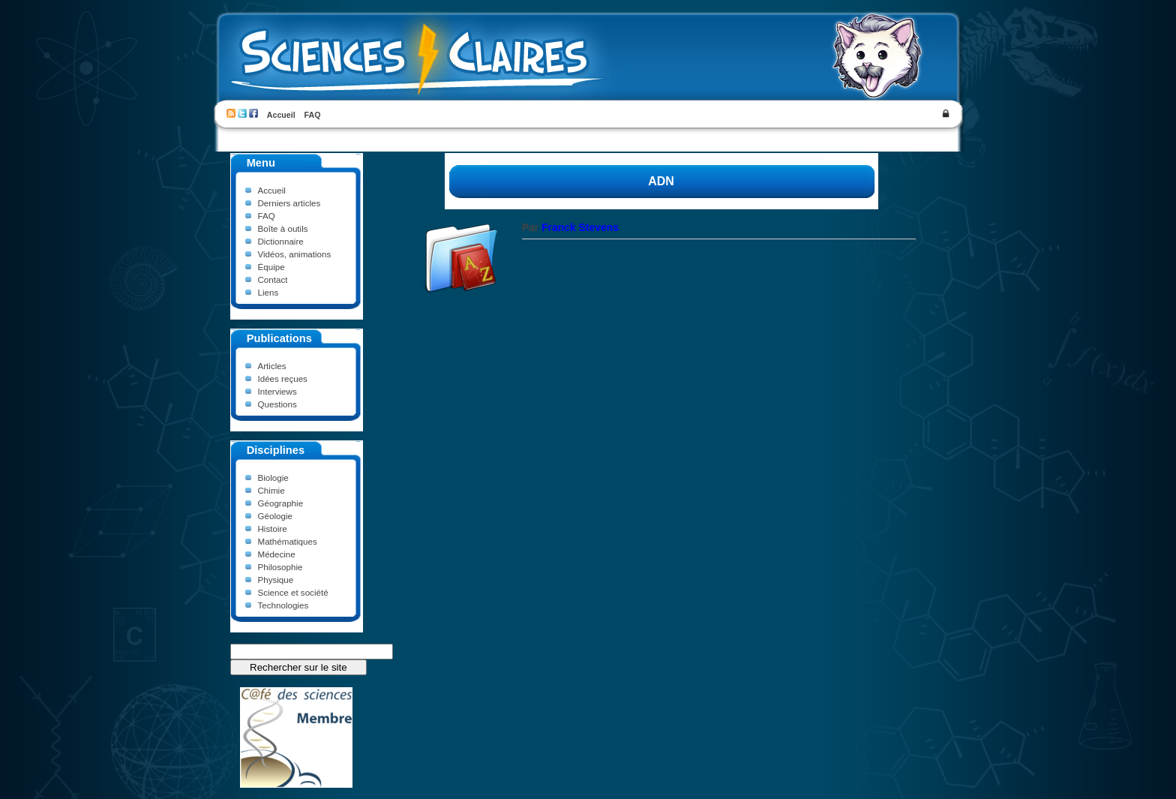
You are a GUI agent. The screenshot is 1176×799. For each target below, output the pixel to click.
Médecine (277, 554)
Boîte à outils (283, 228)
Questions (277, 404)
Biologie (273, 477)
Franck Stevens (580, 227)
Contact (273, 279)
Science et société (293, 592)
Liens (268, 292)
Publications (279, 338)
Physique (276, 579)
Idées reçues (283, 378)
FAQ (312, 114)
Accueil (281, 114)
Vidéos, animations (295, 254)
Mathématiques (287, 541)
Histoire (272, 528)
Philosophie (280, 567)
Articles (272, 366)
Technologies (283, 605)
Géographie (281, 503)
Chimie (271, 490)
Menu (261, 163)
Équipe (271, 267)
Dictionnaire (281, 241)
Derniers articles (289, 203)
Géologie (275, 516)
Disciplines (275, 450)
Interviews (277, 391)
